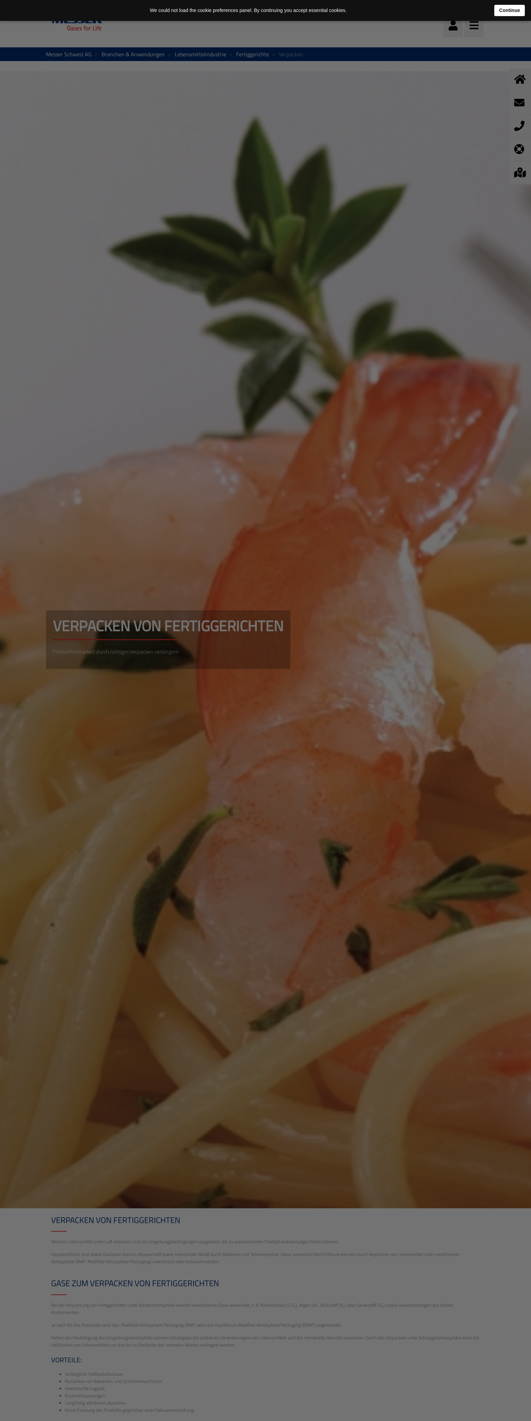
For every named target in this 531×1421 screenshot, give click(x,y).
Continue (509, 10)
